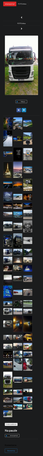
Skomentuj (11, 451)
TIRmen (20, 101)
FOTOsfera (22, 4)
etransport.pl (9, 4)
